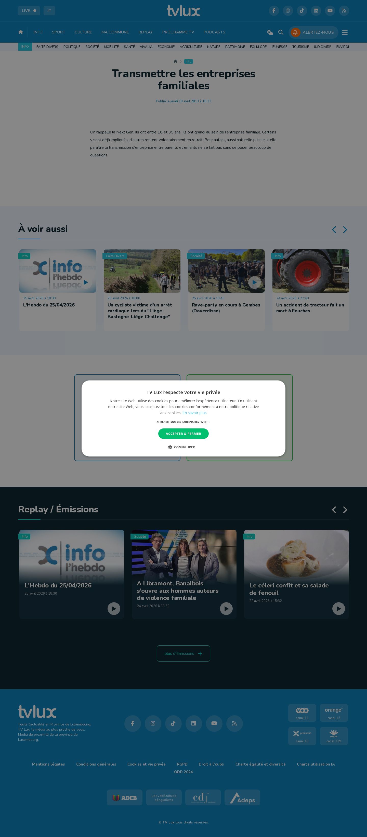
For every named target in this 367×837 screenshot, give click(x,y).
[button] (184, 422)
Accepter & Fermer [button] (183, 433)
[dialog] (183, 418)
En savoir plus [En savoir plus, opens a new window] (195, 412)
